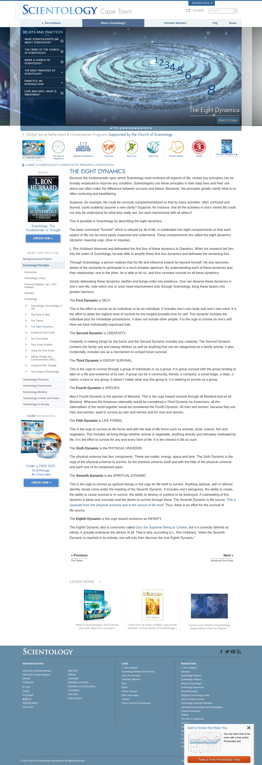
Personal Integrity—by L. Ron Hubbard (40, 286)
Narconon (131, 148)
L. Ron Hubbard (51, 23)
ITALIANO (73, 694)
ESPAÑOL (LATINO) (78, 682)
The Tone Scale (39, 338)
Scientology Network (191, 675)
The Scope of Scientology (45, 371)
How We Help (33, 157)
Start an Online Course (192, 699)
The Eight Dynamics (42, 326)
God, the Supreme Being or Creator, (162, 527)
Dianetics (29, 293)
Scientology (30, 299)
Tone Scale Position (41, 344)
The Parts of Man (40, 314)
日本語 (26, 691)
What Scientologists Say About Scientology (42, 40)
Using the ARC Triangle (43, 365)
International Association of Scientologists (201, 707)
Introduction (30, 272)
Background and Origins (37, 259)
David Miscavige (189, 691)
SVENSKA (73, 678)
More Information (130, 695)
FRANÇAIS (28, 682)
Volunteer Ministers (175, 23)
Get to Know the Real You (207, 728)
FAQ (215, 23)
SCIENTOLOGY (105, 165)
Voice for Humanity (131, 675)
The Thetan (37, 320)
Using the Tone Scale (42, 350)
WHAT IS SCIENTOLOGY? (43, 165)
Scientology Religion (191, 679)
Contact (125, 699)
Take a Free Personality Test (219, 759)
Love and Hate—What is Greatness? (40, 93)
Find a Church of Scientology (136, 703)
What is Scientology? (113, 23)
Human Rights (176, 148)
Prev (116, 128)
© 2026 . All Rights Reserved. (52, 760)
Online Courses (129, 691)
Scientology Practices (36, 379)
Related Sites (202, 3)
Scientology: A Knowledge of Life (46, 307)
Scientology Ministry (35, 392)
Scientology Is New (34, 278)
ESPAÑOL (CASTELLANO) (81, 686)
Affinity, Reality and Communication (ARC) (43, 358)
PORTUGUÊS (75, 698)
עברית (26, 687)
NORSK (72, 674)
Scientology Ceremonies (37, 385)
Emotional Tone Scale (43, 332)
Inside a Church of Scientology (37, 61)
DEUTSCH (28, 707)
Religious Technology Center (195, 695)
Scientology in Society (36, 404)
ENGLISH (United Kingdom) (37, 674)
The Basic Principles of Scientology (40, 72)
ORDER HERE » (43, 238)
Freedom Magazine (227, 155)
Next (146, 128)
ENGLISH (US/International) (37, 671)
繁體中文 (27, 699)
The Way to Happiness (58, 149)
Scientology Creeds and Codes (41, 398)
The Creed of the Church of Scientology (42, 51)
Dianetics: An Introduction (34, 82)
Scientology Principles (36, 265)
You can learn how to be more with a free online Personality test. (237, 737)
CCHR (199, 148)
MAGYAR (73, 671)
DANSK (26, 678)
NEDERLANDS (30, 703)
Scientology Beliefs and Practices (138, 671)
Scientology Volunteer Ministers (196, 703)
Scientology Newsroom (192, 687)
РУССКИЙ (28, 695)
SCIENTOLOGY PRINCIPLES (77, 165)
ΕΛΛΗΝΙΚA (73, 690)
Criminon (109, 148)
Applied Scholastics (83, 148)
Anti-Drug (153, 148)
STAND (184, 715)
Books (233, 23)
